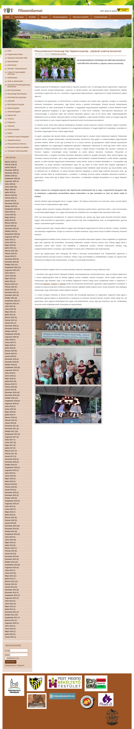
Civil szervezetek (13, 129)
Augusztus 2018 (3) (12, 404)
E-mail (7, 651)
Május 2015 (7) (10, 512)
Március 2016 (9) (11, 484)
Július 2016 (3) (10, 473)
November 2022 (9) (12, 262)
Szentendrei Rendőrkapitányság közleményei (19, 86)
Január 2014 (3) (10, 554)
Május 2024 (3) (10, 217)
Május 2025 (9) (10, 190)
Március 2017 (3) (11, 451)
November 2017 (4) (12, 429)
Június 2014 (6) (10, 540)
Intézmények (12, 65)
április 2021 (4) (10, 315)
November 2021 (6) (12, 295)
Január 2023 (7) (10, 256)
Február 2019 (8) (11, 387)
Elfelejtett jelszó (10, 665)
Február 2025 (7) (11, 198)
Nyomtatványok (13, 61)
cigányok (62, 284)
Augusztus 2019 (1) (12, 370)
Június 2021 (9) (10, 309)
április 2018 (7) (10, 415)
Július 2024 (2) (10, 212)
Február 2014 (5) (11, 551)
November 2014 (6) (12, 529)
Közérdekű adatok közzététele (18, 147)
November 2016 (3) (12, 462)
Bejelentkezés (11, 662)
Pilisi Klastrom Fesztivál (16, 104)
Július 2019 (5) (10, 373)
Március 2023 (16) (11, 251)
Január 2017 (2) (10, 456)
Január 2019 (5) (10, 390)
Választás (11, 126)
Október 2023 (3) (11, 231)
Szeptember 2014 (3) (12, 534)
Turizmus (11, 119)
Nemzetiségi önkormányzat (17, 94)
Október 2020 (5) (11, 331)
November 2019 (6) (12, 362)
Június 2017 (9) (10, 442)
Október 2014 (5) (11, 531)
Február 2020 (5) (11, 354)
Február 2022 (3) (11, 287)
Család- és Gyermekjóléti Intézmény (16, 73)
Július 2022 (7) (10, 273)
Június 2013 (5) (10, 573)
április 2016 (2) (10, 481)
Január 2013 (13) (11, 587)
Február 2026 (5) (11, 165)
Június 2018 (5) (10, 409)
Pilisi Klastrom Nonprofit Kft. (81, 17)
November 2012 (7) (12, 592)
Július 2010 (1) (10, 626)
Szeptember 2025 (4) (12, 178)
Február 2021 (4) (11, 320)
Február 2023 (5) (11, 253)
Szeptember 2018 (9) (12, 401)
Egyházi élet (12, 115)
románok (54, 284)
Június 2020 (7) (10, 342)
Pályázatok (44, 17)
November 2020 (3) (12, 328)
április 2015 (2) (10, 515)
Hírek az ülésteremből (15, 81)
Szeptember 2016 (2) (12, 467)
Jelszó (7, 655)
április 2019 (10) (10, 381)
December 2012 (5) (12, 590)
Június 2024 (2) (10, 215)
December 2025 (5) (12, 170)
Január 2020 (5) (10, 356)
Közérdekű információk (100, 17)
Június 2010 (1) (10, 629)
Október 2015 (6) (11, 498)
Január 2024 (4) (10, 226)
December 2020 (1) (12, 326)
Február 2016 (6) (11, 487)
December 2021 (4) (12, 292)
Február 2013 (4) (11, 584)
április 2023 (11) (10, 248)
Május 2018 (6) (10, 412)
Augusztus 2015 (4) (12, 504)
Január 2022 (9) (10, 290)
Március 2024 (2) (11, 223)
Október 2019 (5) (11, 365)
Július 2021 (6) (10, 306)
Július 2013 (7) (10, 570)
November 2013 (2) (12, 559)
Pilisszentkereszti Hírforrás (17, 144)
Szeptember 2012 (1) (12, 595)
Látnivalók (11, 101)
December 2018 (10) (12, 392)
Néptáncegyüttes (13, 108)
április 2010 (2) (10, 634)
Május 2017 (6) (10, 445)
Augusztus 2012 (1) (12, 598)
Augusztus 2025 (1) (12, 181)
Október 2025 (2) (11, 176)
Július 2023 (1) (10, 240)
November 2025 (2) (12, 173)
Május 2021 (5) (10, 312)
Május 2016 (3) (10, 479)
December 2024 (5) (12, 203)
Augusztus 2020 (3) (12, 337)
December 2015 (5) (12, 492)
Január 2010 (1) (10, 637)
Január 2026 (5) (10, 167)
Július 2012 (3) (10, 601)
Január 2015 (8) (10, 523)
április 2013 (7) (10, 579)
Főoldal (7, 17)
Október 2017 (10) (11, 431)
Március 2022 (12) (11, 284)
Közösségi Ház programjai (17, 97)
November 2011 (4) (12, 612)
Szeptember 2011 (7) (12, 618)
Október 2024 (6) (11, 206)
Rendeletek (32, 17)
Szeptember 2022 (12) (13, 267)
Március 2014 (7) (11, 548)
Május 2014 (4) (10, 542)
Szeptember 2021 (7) (12, 301)
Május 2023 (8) (10, 245)
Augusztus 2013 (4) (12, 567)
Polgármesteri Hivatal (15, 54)
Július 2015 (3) (10, 506)
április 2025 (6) (10, 192)
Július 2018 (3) (10, 406)
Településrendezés (14, 140)
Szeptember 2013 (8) (12, 565)
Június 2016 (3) (10, 476)
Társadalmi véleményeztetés (18, 151)
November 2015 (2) (12, 495)
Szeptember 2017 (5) (12, 434)
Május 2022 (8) (10, 278)
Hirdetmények (12, 78)
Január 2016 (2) (10, 490)
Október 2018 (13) (11, 398)
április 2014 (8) (10, 545)
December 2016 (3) (12, 459)
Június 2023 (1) (10, 242)
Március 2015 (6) (11, 517)
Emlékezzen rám (12, 658)
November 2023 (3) (12, 228)
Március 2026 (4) (11, 162)
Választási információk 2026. (18, 58)
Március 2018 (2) (11, 417)
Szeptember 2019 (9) (12, 367)
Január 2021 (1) (10, 323)
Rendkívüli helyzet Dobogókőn (18, 137)
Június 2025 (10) (11, 187)
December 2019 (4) (12, 359)
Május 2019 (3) (10, 379)
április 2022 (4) (10, 281)
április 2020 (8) (10, 348)
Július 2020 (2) (10, 340)
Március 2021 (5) (11, 317)
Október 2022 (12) (11, 265)
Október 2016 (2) (11, 465)
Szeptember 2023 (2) (12, 234)
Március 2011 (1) (11, 620)
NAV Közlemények (14, 90)
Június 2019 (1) (10, 376)
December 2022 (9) (12, 259)
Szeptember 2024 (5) (12, 209)
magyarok (46, 284)
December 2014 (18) (12, 526)
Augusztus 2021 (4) (12, 303)
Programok (11, 122)
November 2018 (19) (12, 395)
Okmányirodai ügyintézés (60, 17)
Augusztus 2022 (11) (12, 270)
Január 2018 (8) (10, 423)
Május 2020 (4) (10, 345)
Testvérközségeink (14, 112)
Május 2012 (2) (10, 606)
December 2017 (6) (12, 426)
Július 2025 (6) (10, 184)
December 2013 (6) (12, 556)
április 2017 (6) (10, 448)
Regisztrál (20, 665)
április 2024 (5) (10, 220)
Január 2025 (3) (10, 201)
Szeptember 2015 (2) (12, 501)
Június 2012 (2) (10, 604)
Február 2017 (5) (11, 454)
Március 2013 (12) (11, 581)
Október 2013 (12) (11, 562)
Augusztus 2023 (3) (12, 237)
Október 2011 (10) (11, 615)
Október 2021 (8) (11, 298)
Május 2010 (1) (10, 631)
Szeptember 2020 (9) (12, 334)
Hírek (9, 51)
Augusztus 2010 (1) (12, 623)
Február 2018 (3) (11, 420)
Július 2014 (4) (10, 537)
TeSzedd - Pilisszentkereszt (17, 69)
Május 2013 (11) (10, 576)
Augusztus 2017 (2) (12, 437)
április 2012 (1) (10, 609)
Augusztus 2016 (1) (12, 470)
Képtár (10, 133)
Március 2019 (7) (11, 384)
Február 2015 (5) (11, 520)
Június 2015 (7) (10, 509)
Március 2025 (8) (11, 195)
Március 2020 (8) (11, 351)
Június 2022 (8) (10, 276)
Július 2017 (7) (10, 440)
